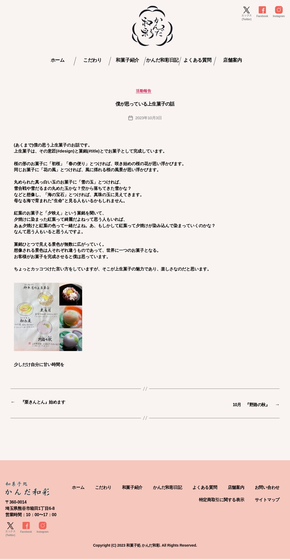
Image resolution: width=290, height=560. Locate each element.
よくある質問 (197, 60)
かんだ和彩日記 (162, 60)
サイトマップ (266, 500)
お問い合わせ (157, 500)
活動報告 (145, 92)
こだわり (92, 60)
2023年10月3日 (148, 119)
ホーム (58, 60)
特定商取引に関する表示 (215, 500)
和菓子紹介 (127, 60)
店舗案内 (232, 60)
